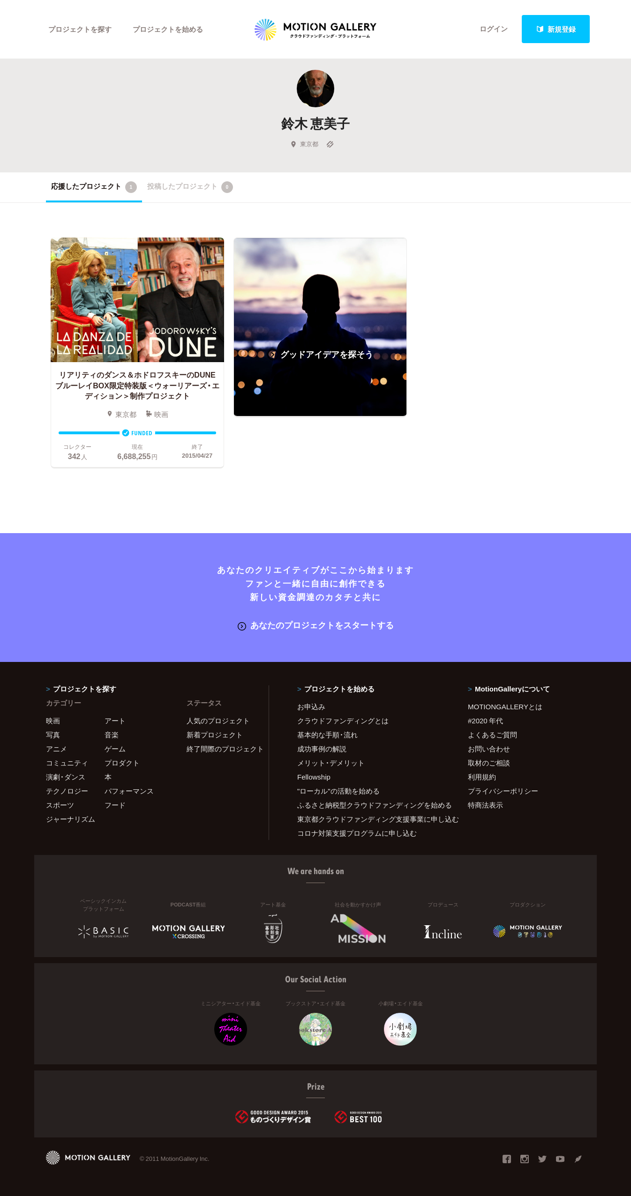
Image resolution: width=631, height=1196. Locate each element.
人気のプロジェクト (218, 720)
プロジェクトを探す (80, 29)
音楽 (112, 734)
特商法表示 (485, 805)
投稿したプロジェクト (190, 187)
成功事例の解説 (321, 748)
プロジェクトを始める (168, 29)
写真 (53, 734)
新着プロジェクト (215, 734)
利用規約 (482, 777)
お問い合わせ (489, 748)
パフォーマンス (129, 791)
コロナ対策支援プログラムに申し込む (357, 833)
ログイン (494, 29)
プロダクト (122, 763)
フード (115, 805)
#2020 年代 (485, 720)
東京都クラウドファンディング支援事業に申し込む (370, 819)
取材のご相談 (489, 763)
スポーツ (60, 805)
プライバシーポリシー (503, 791)
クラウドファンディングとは (343, 720)
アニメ (56, 748)
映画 (53, 720)
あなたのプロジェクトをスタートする (316, 624)
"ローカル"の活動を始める (338, 791)
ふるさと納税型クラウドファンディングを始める (370, 805)
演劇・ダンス (65, 777)
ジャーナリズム (70, 819)
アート (115, 720)
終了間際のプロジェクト (222, 748)
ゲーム (115, 748)
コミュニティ (67, 763)
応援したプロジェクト (94, 187)
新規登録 (556, 29)
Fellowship (314, 777)
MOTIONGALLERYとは (505, 706)
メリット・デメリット (331, 763)
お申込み (311, 706)
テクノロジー (67, 791)
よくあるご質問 (492, 734)
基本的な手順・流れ (327, 734)
